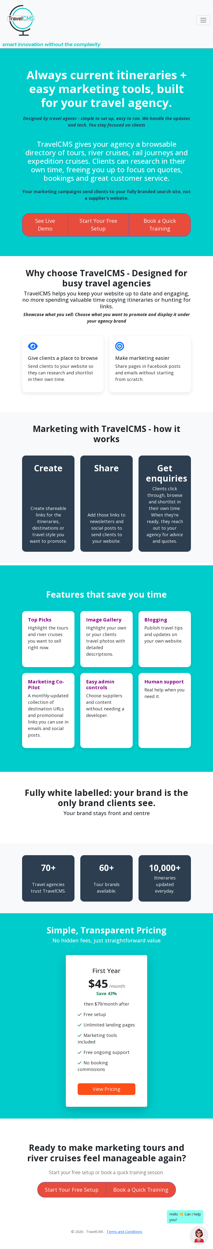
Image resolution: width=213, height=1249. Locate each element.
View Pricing (106, 1089)
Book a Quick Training (160, 224)
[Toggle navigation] (203, 20)
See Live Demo (45, 224)
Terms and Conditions (124, 1231)
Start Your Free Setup (98, 224)
